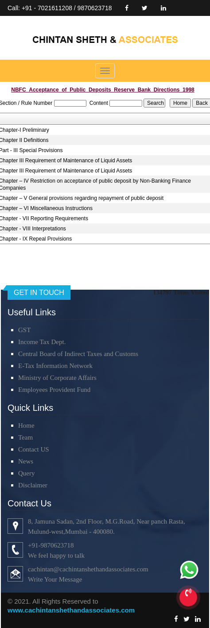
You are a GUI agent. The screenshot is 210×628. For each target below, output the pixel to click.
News (25, 461)
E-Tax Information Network (55, 365)
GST (24, 329)
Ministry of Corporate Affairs (57, 377)
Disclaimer (32, 485)
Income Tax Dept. (42, 341)
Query (26, 473)
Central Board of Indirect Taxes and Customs (78, 353)
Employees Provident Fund (54, 389)
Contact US (33, 449)
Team (25, 437)
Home (26, 425)
